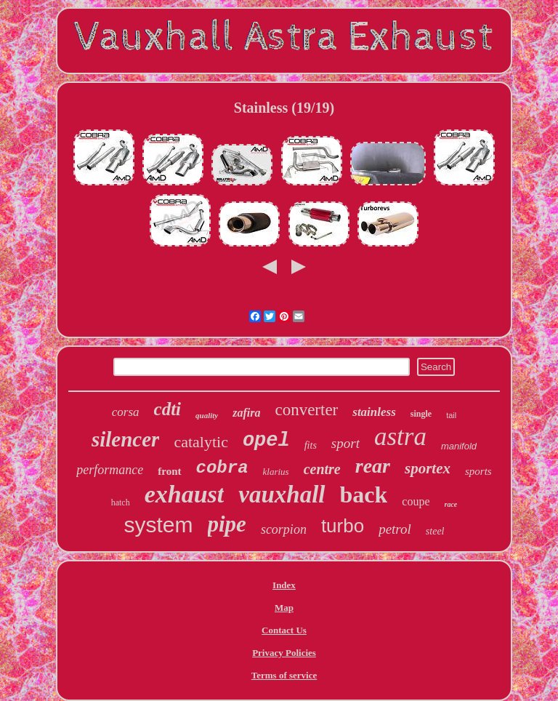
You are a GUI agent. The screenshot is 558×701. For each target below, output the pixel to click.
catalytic (201, 442)
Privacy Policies (284, 652)
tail (451, 415)
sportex (427, 468)
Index (284, 585)
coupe (415, 501)
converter (306, 410)
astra (400, 436)
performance (109, 469)
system (158, 525)
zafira (246, 412)
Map (284, 607)
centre (322, 469)
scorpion (284, 529)
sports (478, 471)
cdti (168, 409)
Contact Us (284, 630)
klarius (276, 471)
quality (206, 415)
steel (435, 531)
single (421, 414)
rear (372, 465)
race (451, 504)
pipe (227, 524)
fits (310, 445)
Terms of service (284, 675)
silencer (125, 439)
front (169, 471)
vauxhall (281, 494)
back (364, 494)
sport (345, 443)
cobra (222, 468)
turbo (342, 526)
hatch (120, 502)
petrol (395, 529)
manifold (459, 446)
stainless (374, 412)
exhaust (185, 494)
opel (266, 441)
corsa (126, 412)
